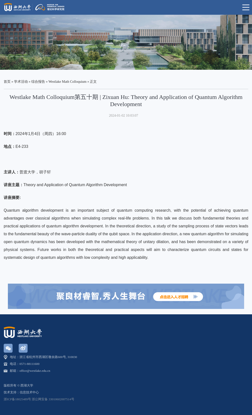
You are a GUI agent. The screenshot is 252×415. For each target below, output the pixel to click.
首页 (7, 81)
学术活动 (21, 81)
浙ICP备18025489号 (17, 399)
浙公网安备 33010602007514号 (53, 399)
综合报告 (38, 81)
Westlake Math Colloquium (67, 81)
